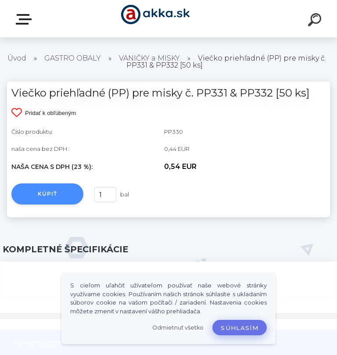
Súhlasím (239, 327)
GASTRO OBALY (72, 58)
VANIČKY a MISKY (150, 58)
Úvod (16, 58)
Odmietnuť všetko (178, 327)
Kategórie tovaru (25, 19)
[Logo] (155, 19)
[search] (316, 21)
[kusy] (105, 194)
